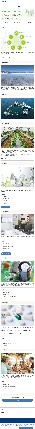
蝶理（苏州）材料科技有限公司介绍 (10, 333)
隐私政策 (2, 419)
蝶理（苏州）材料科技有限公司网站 (8, 334)
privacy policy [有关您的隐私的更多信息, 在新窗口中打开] (29, 426)
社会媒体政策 (20, 419)
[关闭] (33, 425)
